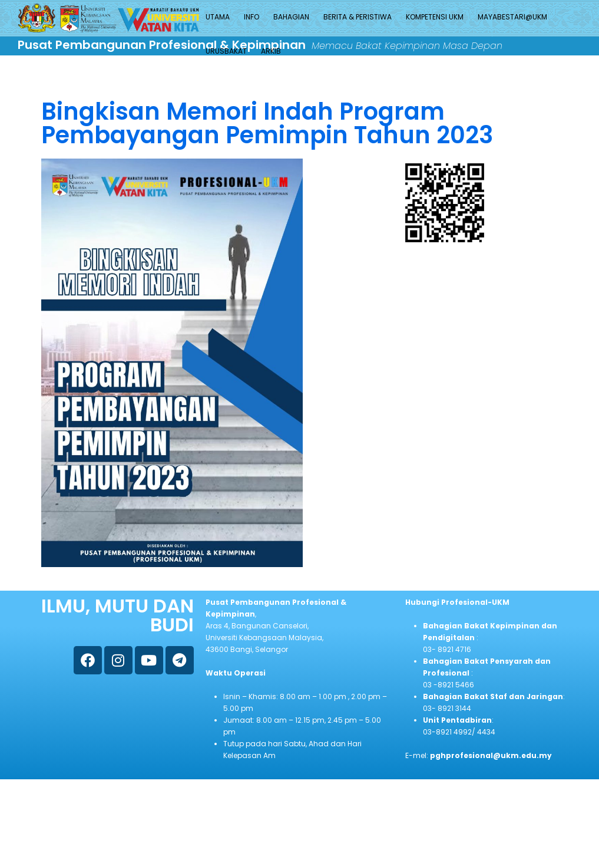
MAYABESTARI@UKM (512, 17)
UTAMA (218, 17)
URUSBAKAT (226, 51)
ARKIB (271, 51)
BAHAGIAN (291, 17)
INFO (251, 17)
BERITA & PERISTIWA (357, 17)
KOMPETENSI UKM (435, 17)
